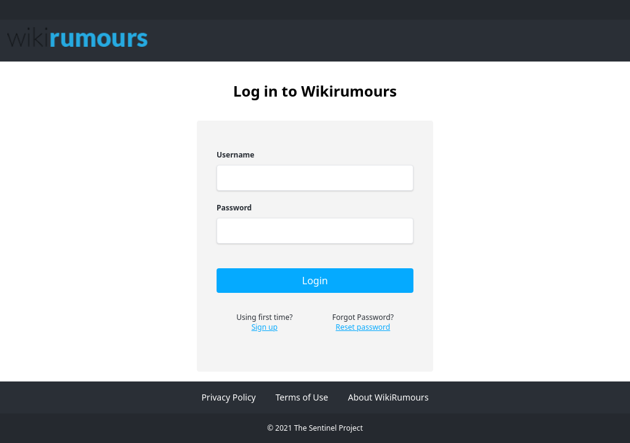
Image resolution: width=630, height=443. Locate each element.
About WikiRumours (388, 397)
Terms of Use (302, 397)
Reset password (363, 327)
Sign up (264, 327)
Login (315, 280)
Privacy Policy (228, 397)
